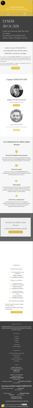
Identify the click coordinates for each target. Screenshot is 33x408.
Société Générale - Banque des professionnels (19, 406)
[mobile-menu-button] (30, 2)
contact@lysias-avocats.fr (17, 277)
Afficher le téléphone (17, 275)
